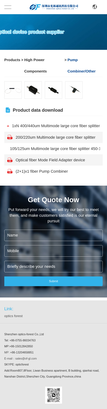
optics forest (13, 316)
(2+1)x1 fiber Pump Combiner (37, 171)
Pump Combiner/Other (81, 65)
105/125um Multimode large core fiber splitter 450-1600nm (55, 148)
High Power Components (35, 65)
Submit (53, 281)
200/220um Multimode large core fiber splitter (51, 137)
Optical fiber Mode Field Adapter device (46, 160)
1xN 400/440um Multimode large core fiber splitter (53, 126)
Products (12, 60)
